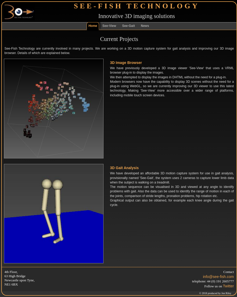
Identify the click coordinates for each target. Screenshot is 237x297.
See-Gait (128, 26)
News (145, 26)
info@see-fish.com (218, 277)
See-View (109, 26)
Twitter (228, 286)
